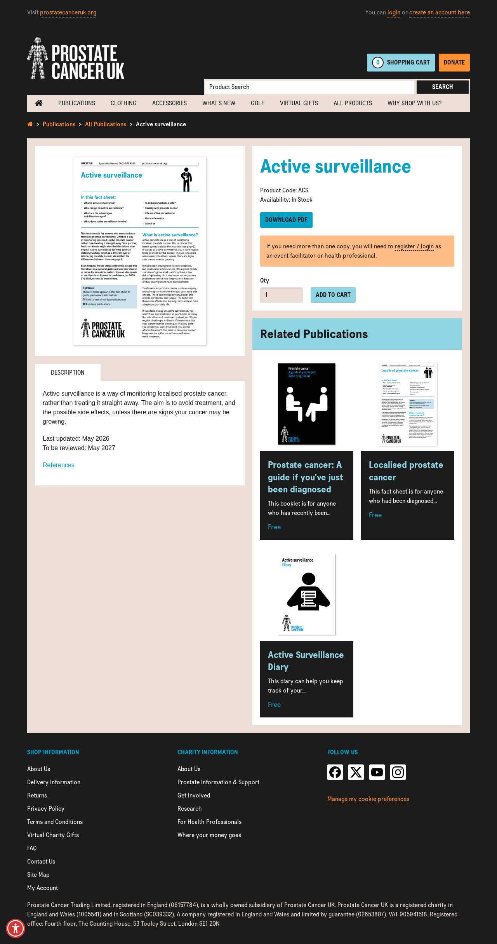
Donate (454, 62)
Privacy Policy (45, 808)
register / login (414, 246)
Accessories (169, 103)
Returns (37, 795)
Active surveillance (161, 124)
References (59, 465)
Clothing (124, 103)
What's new (218, 103)
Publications (76, 103)
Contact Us (41, 861)
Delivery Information (53, 782)
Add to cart (333, 295)
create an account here (439, 12)
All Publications (105, 124)
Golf (257, 103)
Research (189, 808)
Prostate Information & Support (218, 782)
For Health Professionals (209, 822)
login (394, 12)
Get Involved (193, 795)
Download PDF (286, 220)
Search (442, 87)
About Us (38, 769)
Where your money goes (209, 835)
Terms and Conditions (55, 822)
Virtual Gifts (299, 103)
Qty (264, 280)
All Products (353, 103)
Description (68, 372)
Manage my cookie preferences (368, 799)
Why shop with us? (414, 103)
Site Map (38, 875)
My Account (42, 888)
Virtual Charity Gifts (53, 835)
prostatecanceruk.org (68, 12)
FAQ (31, 848)
